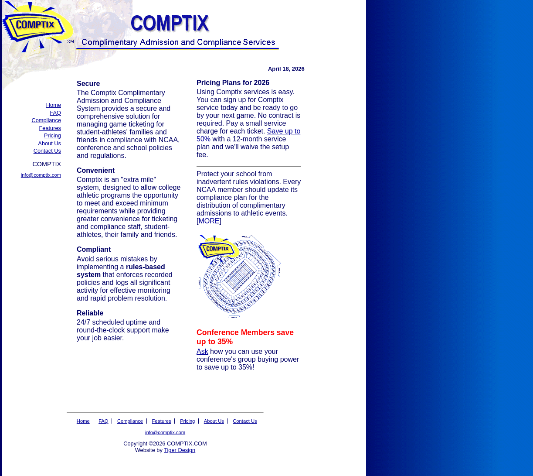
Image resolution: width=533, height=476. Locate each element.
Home (53, 105)
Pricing (52, 135)
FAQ (55, 113)
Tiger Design (179, 450)
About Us (49, 143)
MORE (208, 221)
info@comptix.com (41, 175)
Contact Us (47, 150)
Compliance (46, 120)
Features (50, 128)
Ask (202, 351)
